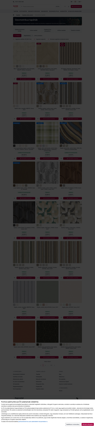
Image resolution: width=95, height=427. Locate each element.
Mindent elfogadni (88, 424)
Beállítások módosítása (72, 424)
